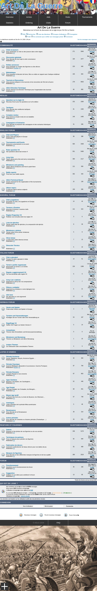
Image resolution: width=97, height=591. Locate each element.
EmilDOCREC (92, 259)
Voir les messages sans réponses (87, 39)
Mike (92, 166)
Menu (4, 586)
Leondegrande (92, 339)
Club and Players (12, 135)
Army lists (10, 157)
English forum (7, 130)
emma (92, 419)
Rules (67, 17)
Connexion (68, 37)
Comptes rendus (12, 115)
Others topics (11, 188)
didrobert (92, 51)
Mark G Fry (92, 159)
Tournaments (87, 17)
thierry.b (92, 474)
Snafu (92, 216)
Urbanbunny (92, 412)
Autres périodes (12, 418)
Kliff (31, 490)
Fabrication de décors (14, 445)
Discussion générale (13, 57)
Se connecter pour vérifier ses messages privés (47, 37)
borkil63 (92, 404)
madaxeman (92, 144)
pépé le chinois (25, 496)
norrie (92, 109)
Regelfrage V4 (11, 323)
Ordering (29, 23)
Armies (29, 17)
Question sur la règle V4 (15, 100)
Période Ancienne (12, 357)
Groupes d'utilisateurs (59, 34)
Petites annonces (12, 65)
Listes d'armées (8, 352)
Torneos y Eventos (13, 208)
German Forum (7, 302)
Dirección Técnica (13, 245)
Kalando (92, 397)
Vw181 (92, 455)
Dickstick (92, 381)
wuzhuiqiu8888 (92, 374)
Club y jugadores (12, 200)
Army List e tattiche (13, 280)
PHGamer (92, 174)
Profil (27, 37)
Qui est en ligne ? (9, 483)
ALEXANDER (92, 201)
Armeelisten (10, 330)
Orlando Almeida (92, 182)
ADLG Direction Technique (16, 88)
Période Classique (13, 364)
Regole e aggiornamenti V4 (16, 272)
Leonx (92, 74)
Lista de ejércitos (12, 223)
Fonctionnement (12, 465)
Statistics (9, 23)
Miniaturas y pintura (13, 230)
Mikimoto (92, 209)
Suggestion (10, 473)
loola (92, 59)
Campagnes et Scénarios (15, 123)
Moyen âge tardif (12, 395)
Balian (92, 325)
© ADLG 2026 (38, 523)
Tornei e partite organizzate (16, 265)
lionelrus (92, 90)
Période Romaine (12, 372)
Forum (67, 23)
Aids (48, 17)
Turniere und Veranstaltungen (17, 316)
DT (14, 53)
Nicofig (16, 367)
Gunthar (16, 68)
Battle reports (11, 172)
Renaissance (11, 410)
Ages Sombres (11, 380)
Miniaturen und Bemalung (15, 337)
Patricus (92, 239)
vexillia (92, 189)
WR (92, 116)
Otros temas (10, 238)
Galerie (8, 430)
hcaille (92, 224)
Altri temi (9, 295)
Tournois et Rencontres (15, 80)
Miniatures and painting (15, 165)
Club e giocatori (12, 257)
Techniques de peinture (15, 437)
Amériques (10, 403)
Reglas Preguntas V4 (14, 215)
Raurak (92, 124)
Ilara (92, 447)
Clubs (48, 23)
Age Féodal (10, 387)
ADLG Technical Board (14, 180)
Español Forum (7, 195)
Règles (3, 95)
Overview (9, 17)
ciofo (92, 281)
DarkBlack (92, 136)
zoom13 (92, 66)
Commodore (92, 247)
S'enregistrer (72, 34)
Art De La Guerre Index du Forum (1, 41)
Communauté (6, 45)
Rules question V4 (13, 150)
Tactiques (9, 108)
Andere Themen (12, 345)
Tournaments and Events (15, 142)
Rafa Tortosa (92, 296)
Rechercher (31, 34)
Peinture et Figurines (11, 425)
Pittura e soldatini (12, 287)
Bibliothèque (11, 72)
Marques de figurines (14, 453)
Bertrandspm (92, 101)
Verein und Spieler (13, 307)
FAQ (23, 34)
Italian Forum (7, 253)
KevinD (92, 151)
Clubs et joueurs (12, 50)
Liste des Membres (43, 34)
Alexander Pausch (92, 309)
